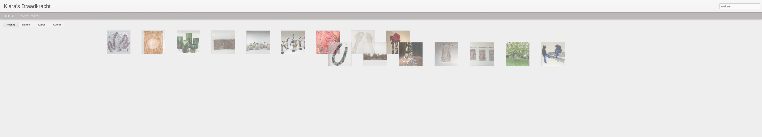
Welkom (35, 15)
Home (24, 15)
